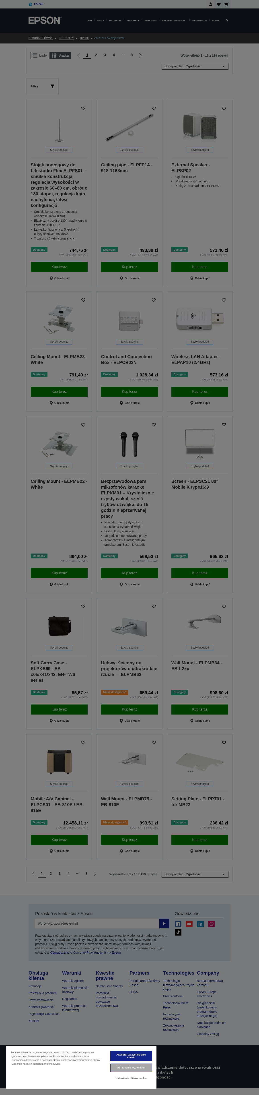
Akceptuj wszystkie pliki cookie (131, 1055)
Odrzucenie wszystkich (131, 1067)
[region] (81, 1067)
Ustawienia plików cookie (131, 1078)
